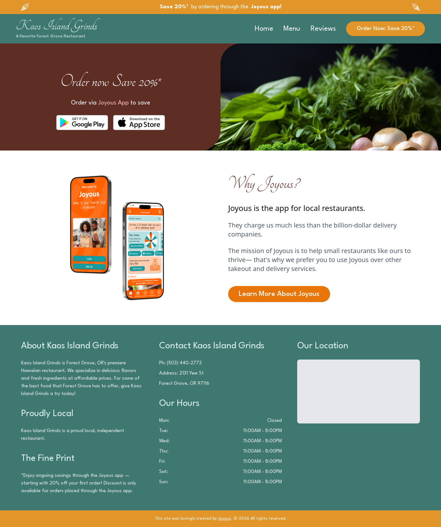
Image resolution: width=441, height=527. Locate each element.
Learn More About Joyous (279, 294)
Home (264, 28)
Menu (291, 28)
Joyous (224, 518)
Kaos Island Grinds (56, 25)
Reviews (323, 28)
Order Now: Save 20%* (385, 28)
